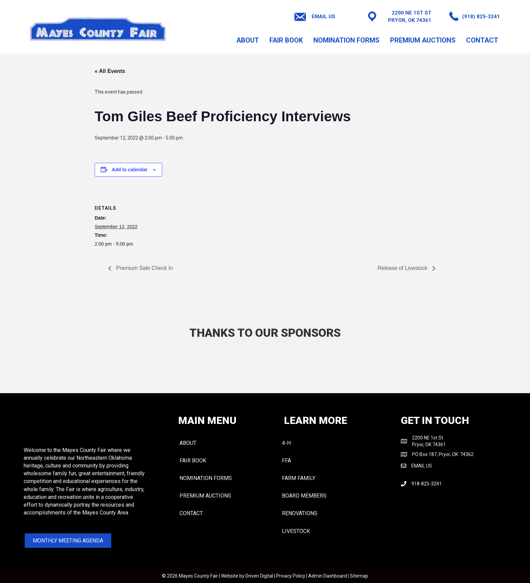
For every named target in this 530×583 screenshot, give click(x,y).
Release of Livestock (403, 268)
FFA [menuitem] (286, 460)
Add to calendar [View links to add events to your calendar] (130, 169)
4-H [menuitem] (286, 443)
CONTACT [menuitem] (482, 40)
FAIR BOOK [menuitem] (286, 40)
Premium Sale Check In (144, 268)
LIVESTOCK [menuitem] (296, 531)
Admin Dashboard (327, 576)
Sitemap (359, 576)
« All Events (110, 71)
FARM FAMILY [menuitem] (298, 478)
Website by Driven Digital (247, 576)
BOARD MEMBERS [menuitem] (304, 495)
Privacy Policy (290, 576)
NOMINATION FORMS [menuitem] (346, 40)
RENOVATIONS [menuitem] (299, 513)
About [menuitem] (247, 40)
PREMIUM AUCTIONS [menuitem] (423, 40)
